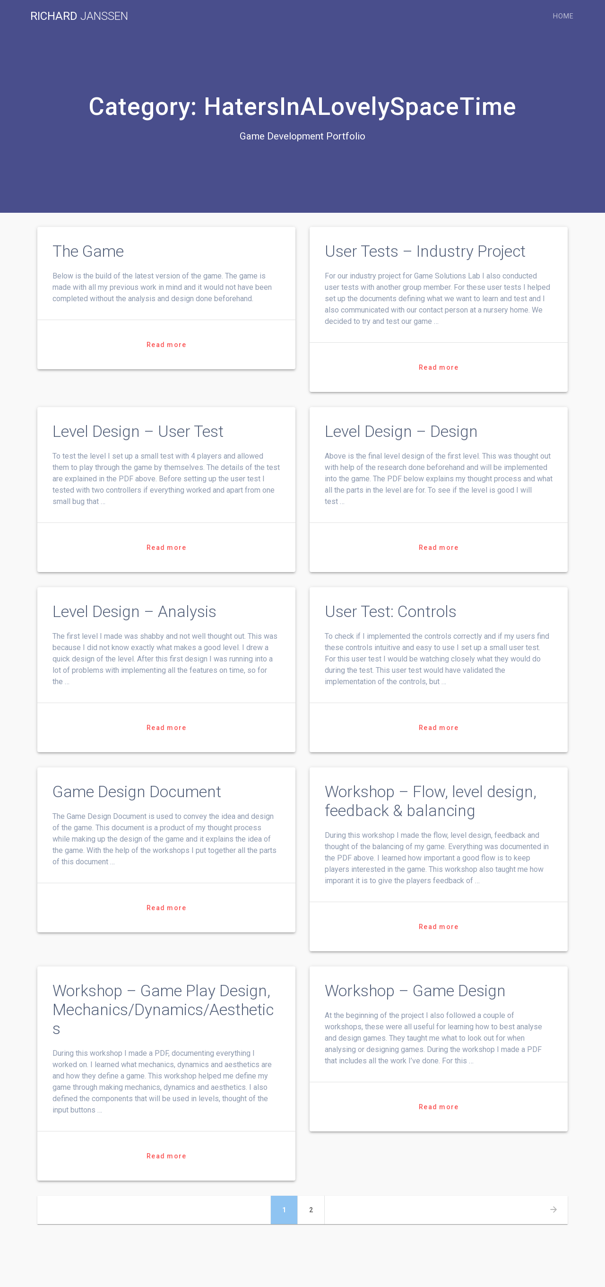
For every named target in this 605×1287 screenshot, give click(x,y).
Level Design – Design (401, 431)
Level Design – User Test (138, 431)
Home (563, 16)
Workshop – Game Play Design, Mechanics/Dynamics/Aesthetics (163, 1010)
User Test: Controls (391, 611)
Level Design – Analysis (134, 611)
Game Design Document (136, 792)
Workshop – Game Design (415, 991)
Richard (79, 16)
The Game (88, 251)
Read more (166, 344)
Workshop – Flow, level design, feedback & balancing (430, 801)
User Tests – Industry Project (425, 251)
